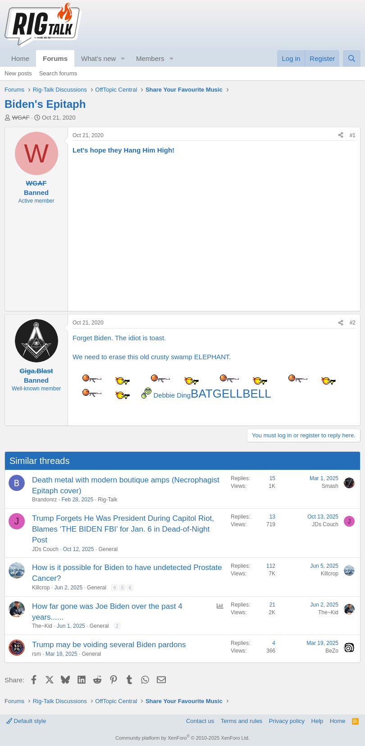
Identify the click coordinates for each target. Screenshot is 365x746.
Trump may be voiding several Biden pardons (109, 644)
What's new (98, 58)
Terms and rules (241, 721)
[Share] (341, 135)
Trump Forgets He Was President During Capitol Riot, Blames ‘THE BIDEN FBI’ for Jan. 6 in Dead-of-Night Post (123, 529)
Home (20, 58)
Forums (55, 58)
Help (317, 721)
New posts (18, 73)
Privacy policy (287, 721)
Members (150, 58)
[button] (123, 58)
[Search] (351, 58)
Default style (26, 721)
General (108, 549)
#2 (353, 323)
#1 (353, 135)
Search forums (58, 73)
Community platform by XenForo (182, 738)
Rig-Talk (107, 499)
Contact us (200, 721)
